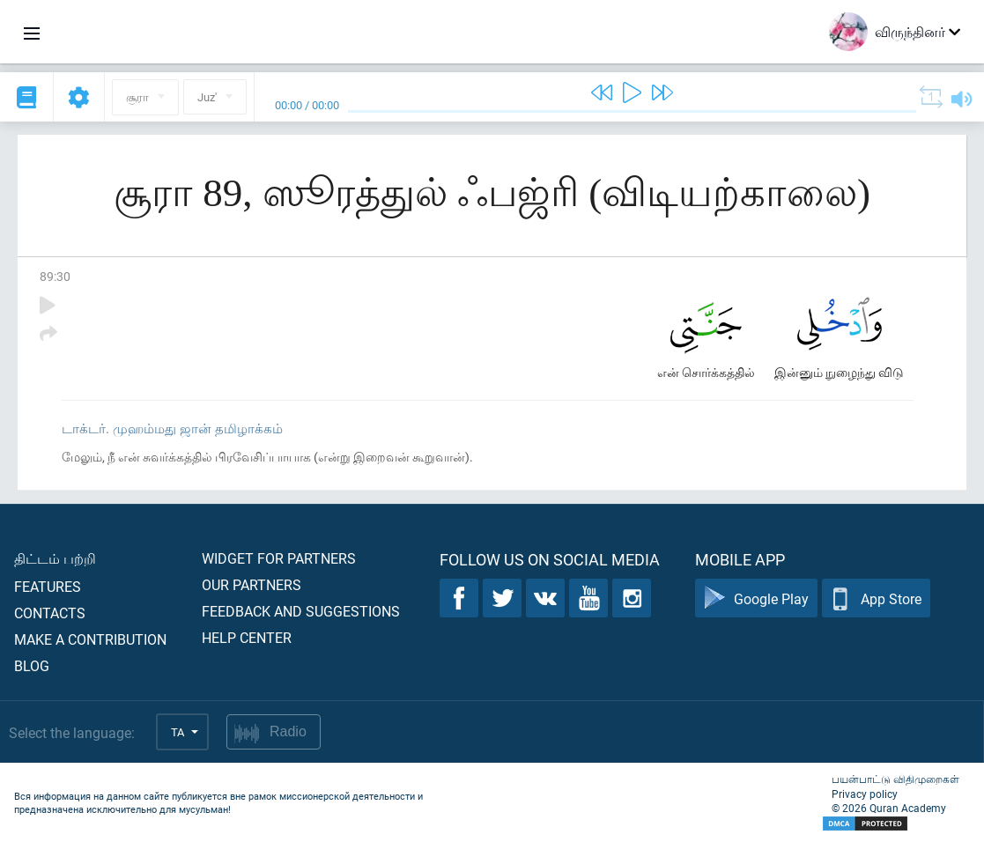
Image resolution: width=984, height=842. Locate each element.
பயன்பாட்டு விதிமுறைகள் (895, 779)
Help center (247, 637)
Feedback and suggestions (301, 611)
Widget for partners (279, 558)
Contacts (49, 612)
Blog (31, 665)
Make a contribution (90, 639)
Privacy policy (865, 794)
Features (47, 586)
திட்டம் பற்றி (55, 558)
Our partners (251, 584)
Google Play (756, 598)
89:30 (55, 276)
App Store (876, 598)
